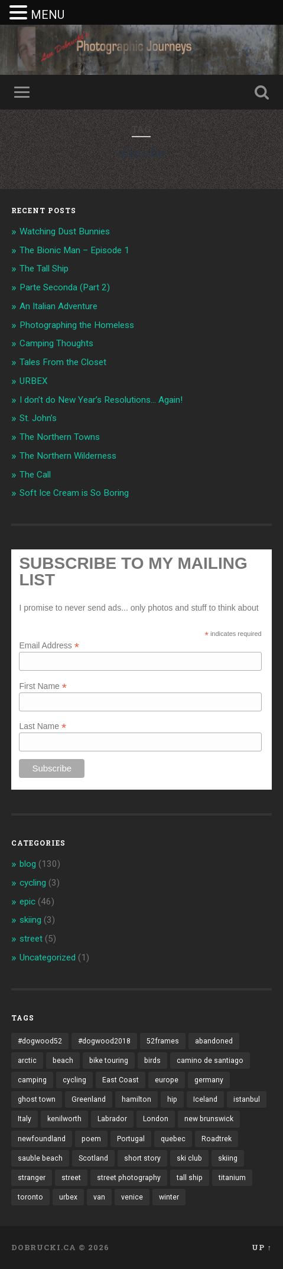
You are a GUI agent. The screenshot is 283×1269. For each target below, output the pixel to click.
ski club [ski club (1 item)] (189, 1158)
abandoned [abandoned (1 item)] (214, 1041)
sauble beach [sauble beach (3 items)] (40, 1158)
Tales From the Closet (62, 362)
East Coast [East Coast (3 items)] (120, 1080)
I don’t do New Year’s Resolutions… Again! (101, 400)
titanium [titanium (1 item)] (232, 1178)
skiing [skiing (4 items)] (228, 1158)
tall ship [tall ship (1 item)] (190, 1178)
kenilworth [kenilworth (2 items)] (64, 1119)
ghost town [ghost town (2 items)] (37, 1099)
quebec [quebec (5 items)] (173, 1139)
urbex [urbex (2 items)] (68, 1197)
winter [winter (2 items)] (169, 1197)
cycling (32, 882)
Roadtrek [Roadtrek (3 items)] (216, 1139)
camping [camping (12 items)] (32, 1080)
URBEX (33, 381)
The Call (35, 474)
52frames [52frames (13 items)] (163, 1041)
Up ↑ (261, 1247)
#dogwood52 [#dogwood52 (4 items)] (40, 1041)
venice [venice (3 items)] (132, 1197)
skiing (30, 920)
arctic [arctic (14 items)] (27, 1060)
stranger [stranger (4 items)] (31, 1178)
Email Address (49, 645)
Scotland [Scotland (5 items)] (93, 1158)
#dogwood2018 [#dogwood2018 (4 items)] (104, 1041)
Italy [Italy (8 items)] (24, 1119)
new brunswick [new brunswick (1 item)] (208, 1119)
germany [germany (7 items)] (208, 1080)
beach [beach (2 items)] (63, 1060)
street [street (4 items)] (71, 1178)
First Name (43, 686)
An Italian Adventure (58, 306)
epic (27, 901)
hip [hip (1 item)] (172, 1099)
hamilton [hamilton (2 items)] (136, 1099)
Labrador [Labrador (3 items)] (112, 1119)
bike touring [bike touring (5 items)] (108, 1060)
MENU (47, 15)
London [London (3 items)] (155, 1119)
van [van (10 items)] (99, 1197)
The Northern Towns (59, 437)
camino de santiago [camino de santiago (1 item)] (210, 1060)
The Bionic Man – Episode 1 (74, 250)
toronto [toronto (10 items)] (30, 1197)
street (31, 938)
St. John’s (38, 418)
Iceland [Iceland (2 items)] (205, 1099)
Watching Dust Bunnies (64, 231)
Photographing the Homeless (76, 325)
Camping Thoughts (56, 343)
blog (27, 864)
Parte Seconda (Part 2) (64, 287)
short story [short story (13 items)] (142, 1158)
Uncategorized (47, 957)
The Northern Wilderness (67, 455)
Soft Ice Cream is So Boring (74, 493)
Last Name (42, 726)
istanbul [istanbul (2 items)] (246, 1099)
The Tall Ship (44, 268)
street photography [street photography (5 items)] (129, 1178)
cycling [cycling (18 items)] (74, 1080)
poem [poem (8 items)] (91, 1139)
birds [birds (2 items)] (152, 1060)
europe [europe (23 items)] (166, 1080)
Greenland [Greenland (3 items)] (88, 1099)
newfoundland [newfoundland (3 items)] (42, 1139)
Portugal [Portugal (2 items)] (131, 1139)
